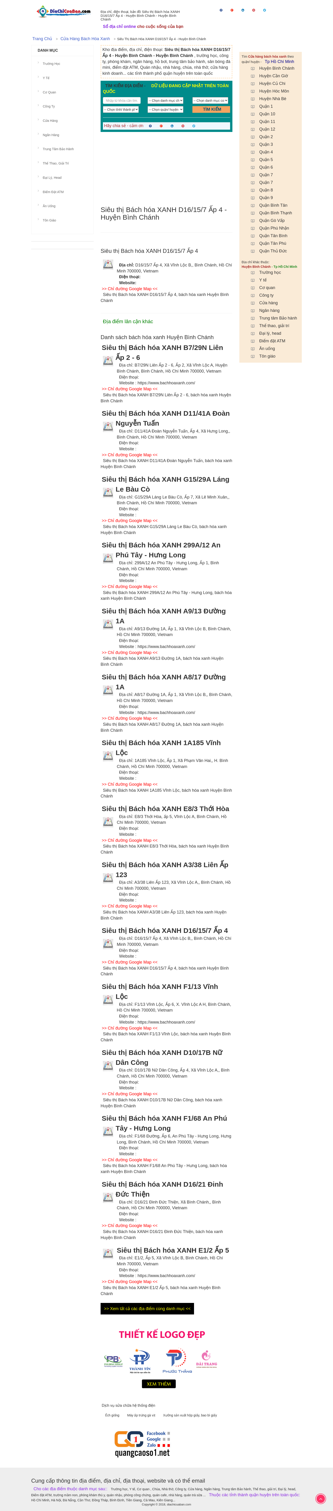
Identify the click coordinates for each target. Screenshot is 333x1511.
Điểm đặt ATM (265, 340)
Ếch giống (112, 1415)
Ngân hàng (263, 310)
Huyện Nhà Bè (266, 98)
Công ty (260, 295)
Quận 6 (259, 167)
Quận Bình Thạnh (269, 212)
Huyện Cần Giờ (267, 75)
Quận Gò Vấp (265, 220)
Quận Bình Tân (266, 205)
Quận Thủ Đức (266, 251)
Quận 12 (260, 129)
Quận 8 (259, 190)
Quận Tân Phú (266, 243)
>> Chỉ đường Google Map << (129, 289)
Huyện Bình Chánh (270, 68)
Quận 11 (260, 121)
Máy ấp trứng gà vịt (141, 1415)
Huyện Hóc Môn (267, 91)
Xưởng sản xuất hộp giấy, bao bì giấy (190, 1415)
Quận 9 (259, 197)
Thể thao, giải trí (267, 325)
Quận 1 (259, 106)
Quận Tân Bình (266, 235)
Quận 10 (260, 113)
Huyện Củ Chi (265, 83)
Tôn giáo (260, 356)
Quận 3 (259, 144)
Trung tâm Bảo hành (271, 318)
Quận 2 (259, 136)
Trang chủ (42, 38)
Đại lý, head (263, 333)
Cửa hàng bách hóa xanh (85, 38)
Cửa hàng (262, 302)
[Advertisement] (166, 169)
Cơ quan (260, 287)
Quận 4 (259, 152)
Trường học (263, 272)
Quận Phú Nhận (267, 228)
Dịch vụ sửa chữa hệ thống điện (128, 1405)
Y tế (256, 280)
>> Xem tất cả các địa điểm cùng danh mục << (147, 1308)
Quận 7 (259, 174)
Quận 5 (259, 159)
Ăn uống (260, 348)
